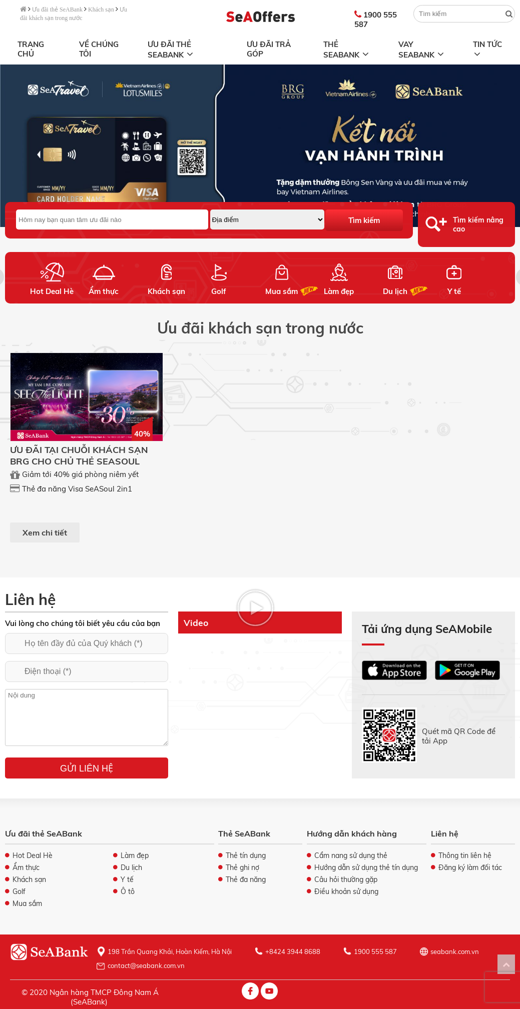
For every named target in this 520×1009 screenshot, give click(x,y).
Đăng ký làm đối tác (470, 867)
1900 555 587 (375, 19)
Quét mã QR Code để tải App (458, 736)
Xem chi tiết (45, 533)
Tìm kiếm (364, 220)
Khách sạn (101, 9)
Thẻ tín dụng (246, 855)
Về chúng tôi (99, 49)
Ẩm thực (104, 291)
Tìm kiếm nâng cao (478, 225)
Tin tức (487, 48)
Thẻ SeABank (347, 50)
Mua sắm (281, 291)
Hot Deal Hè (52, 291)
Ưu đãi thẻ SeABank (57, 9)
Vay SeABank (422, 50)
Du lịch (395, 291)
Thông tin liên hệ (464, 855)
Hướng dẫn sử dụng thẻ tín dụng (366, 867)
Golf (218, 291)
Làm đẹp (339, 291)
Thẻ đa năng (246, 879)
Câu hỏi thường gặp (345, 879)
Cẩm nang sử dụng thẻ (350, 855)
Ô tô (128, 891)
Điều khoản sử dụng (346, 891)
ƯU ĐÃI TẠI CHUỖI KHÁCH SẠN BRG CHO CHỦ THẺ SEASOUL (79, 455)
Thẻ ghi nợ (242, 867)
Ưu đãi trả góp (269, 49)
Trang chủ (31, 49)
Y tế (453, 291)
